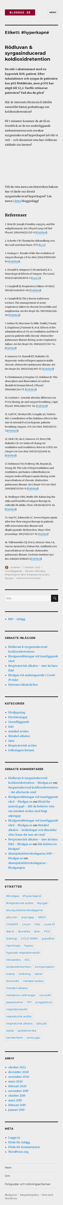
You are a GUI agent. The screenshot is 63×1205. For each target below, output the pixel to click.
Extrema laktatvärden (23, 684)
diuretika (24, 931)
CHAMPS (12, 924)
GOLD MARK (29, 938)
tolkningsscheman (21, 750)
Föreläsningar (18, 717)
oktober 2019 (16, 1095)
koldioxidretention (18, 966)
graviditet (48, 938)
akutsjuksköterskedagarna (24, 910)
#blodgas (40, 571)
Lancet (36, 278)
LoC (42, 244)
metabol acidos (18, 731)
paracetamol (14, 1002)
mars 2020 (15, 1081)
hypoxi (28, 945)
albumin (11, 917)
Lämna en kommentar (28, 578)
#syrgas (9, 578)
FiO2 (47, 931)
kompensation (44, 966)
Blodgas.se (11, 1195)
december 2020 (18, 1072)
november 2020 (18, 1076)
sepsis (10, 1030)
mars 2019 (15, 1100)
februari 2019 (17, 1105)
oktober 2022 (17, 1067)
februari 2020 (17, 1086)
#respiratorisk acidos (38, 574)
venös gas (33, 1037)
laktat (39, 974)
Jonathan (15, 567)
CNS (37, 924)
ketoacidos (13, 959)
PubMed (41, 232)
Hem (8, 1167)
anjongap (27, 917)
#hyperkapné (12, 574)
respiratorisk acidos (18, 1016)
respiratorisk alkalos (19, 1023)
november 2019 (18, 1091)
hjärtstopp (13, 945)
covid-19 (49, 924)
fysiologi (11, 938)
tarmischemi (14, 1037)
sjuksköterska (27, 1030)
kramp (10, 974)
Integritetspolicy (29, 1195)
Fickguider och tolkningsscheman (28, 1184)
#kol (23, 574)
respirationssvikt (17, 1009)
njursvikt (45, 995)
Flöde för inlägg (19, 1142)
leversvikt (12, 981)
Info (11, 726)
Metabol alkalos (19, 736)
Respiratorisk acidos (22, 745)
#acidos (29, 571)
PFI (29, 1002)
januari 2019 (16, 1109)
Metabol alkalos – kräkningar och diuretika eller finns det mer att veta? (32, 830)
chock (26, 924)
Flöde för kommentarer (24, 1147)
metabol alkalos (17, 988)
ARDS (42, 917)
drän (37, 931)
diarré (10, 931)
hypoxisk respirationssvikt (23, 952)
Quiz (11, 740)
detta (17, 201)
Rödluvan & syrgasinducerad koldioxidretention (27, 53)
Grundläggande (13, 571)
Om (7, 1176)
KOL (27, 959)
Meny (52, 12)
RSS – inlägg (16, 619)
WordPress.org (18, 1151)
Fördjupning (16, 712)
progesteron (43, 1002)
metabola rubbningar (20, 995)
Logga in (14, 1137)
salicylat (41, 1023)
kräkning (25, 974)
